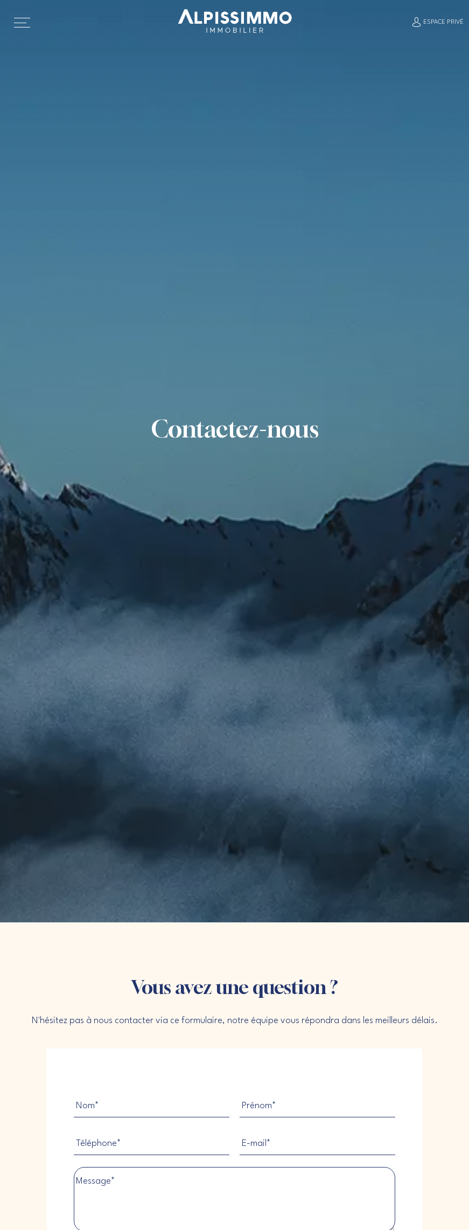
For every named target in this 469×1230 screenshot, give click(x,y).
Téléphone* (98, 1143)
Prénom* (259, 1105)
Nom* (87, 1105)
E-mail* (256, 1143)
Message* (95, 1181)
